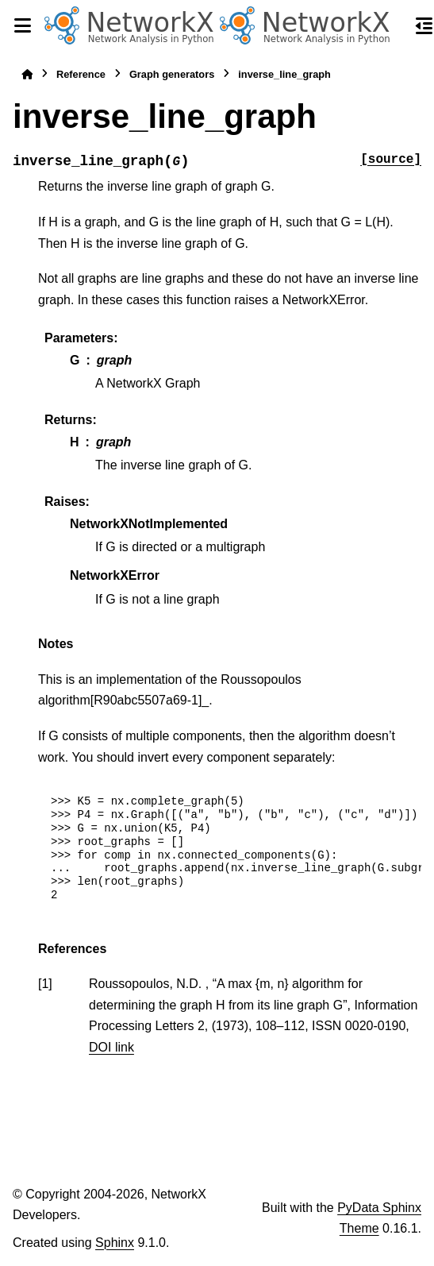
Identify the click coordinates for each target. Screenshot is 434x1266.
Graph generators (171, 74)
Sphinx (114, 1242)
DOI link (111, 1047)
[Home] (27, 74)
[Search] (396, 26)
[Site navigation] (22, 25)
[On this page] (424, 25)
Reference (81, 74)
